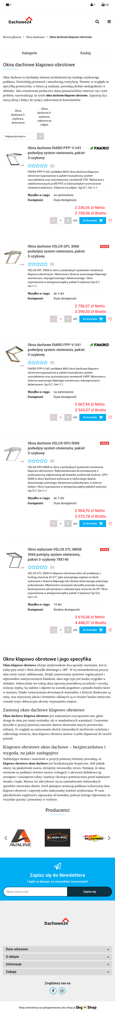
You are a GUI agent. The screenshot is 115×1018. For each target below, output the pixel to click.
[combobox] (23, 136)
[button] (105, 5)
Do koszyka (93, 220)
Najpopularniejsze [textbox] (15, 136)
